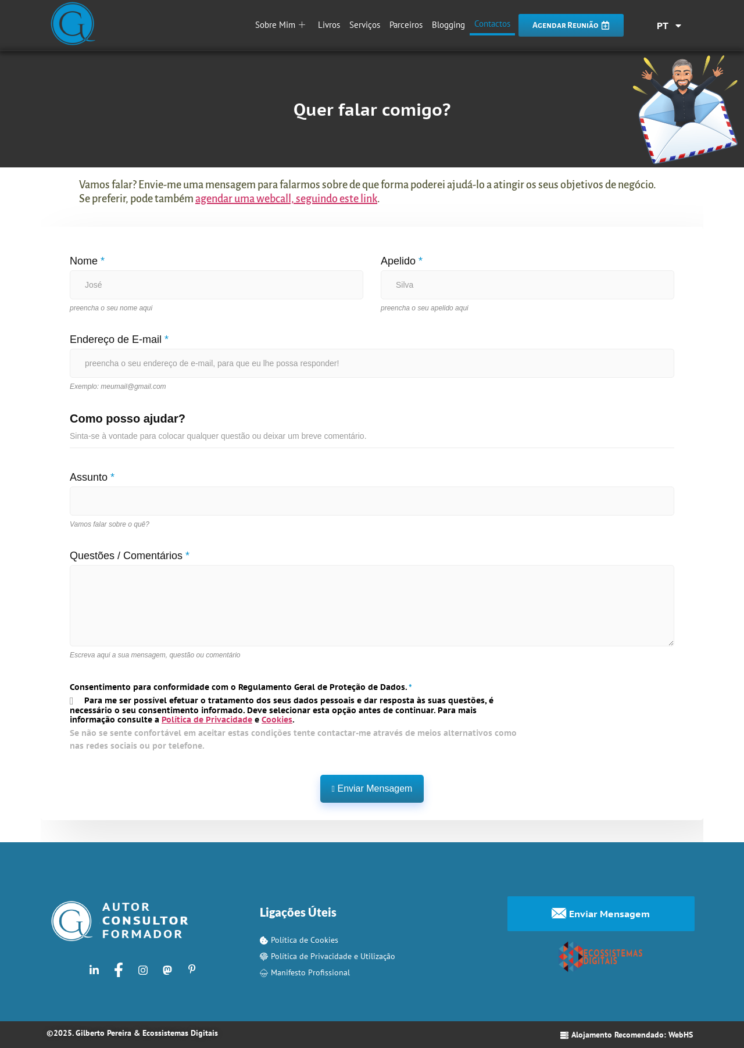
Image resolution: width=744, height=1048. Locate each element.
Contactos (492, 23)
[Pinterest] (192, 969)
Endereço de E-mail (119, 339)
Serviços (364, 24)
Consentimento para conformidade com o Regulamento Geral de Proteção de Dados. (241, 687)
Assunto (92, 477)
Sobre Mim (280, 24)
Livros (329, 24)
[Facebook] (119, 969)
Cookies (277, 719)
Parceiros (406, 24)
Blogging (448, 24)
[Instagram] (143, 969)
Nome (87, 261)
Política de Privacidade (207, 719)
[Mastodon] (167, 969)
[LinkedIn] (94, 969)
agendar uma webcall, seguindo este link (286, 199)
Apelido (402, 261)
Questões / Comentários (129, 555)
